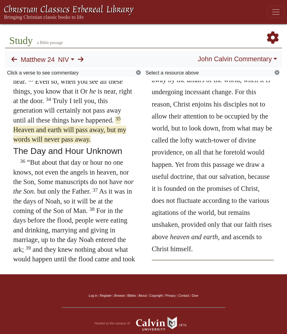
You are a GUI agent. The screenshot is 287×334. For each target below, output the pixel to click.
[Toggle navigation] (276, 12)
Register (106, 295)
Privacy (170, 295)
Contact (183, 295)
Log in (93, 295)
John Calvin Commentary (235, 59)
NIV (63, 59)
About (142, 295)
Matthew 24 (38, 59)
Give (195, 295)
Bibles (131, 295)
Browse (119, 295)
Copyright (156, 295)
